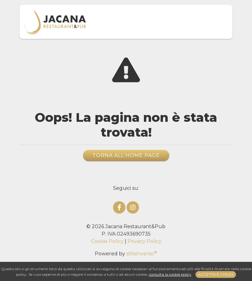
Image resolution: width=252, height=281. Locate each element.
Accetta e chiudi (215, 274)
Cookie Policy (107, 241)
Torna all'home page (126, 155)
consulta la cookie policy (170, 274)
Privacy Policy (145, 241)
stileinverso (141, 254)
